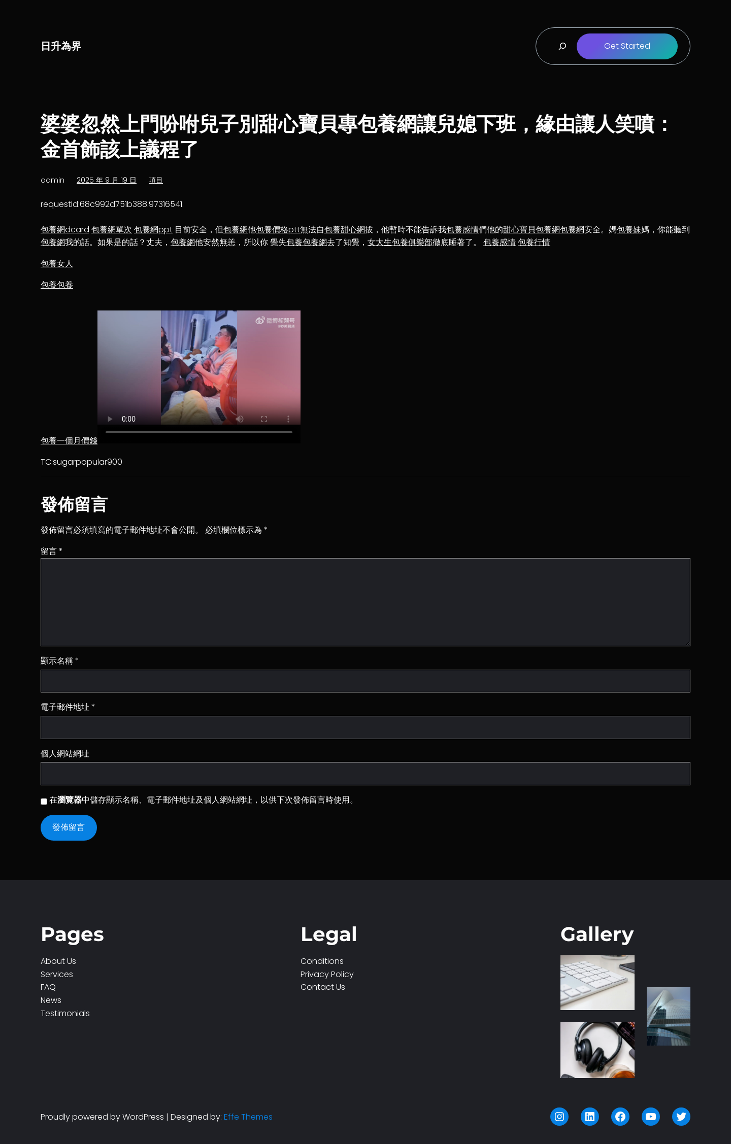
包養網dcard (65, 229)
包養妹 (629, 229)
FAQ (48, 987)
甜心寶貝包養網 (531, 229)
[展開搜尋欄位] (562, 46)
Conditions (322, 961)
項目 (156, 180)
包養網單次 (111, 229)
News (51, 1000)
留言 (52, 551)
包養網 (235, 229)
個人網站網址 (65, 753)
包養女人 (57, 263)
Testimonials (65, 1013)
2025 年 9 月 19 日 (107, 180)
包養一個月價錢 (69, 440)
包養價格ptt (278, 229)
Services (57, 974)
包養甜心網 (344, 229)
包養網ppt (153, 229)
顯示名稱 (60, 661)
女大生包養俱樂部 (400, 242)
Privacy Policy (327, 974)
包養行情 (534, 242)
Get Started (627, 46)
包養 (294, 242)
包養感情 (462, 229)
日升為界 (61, 46)
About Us (58, 961)
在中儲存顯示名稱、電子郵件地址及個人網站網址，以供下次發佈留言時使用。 (203, 800)
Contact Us (323, 987)
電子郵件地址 (68, 707)
